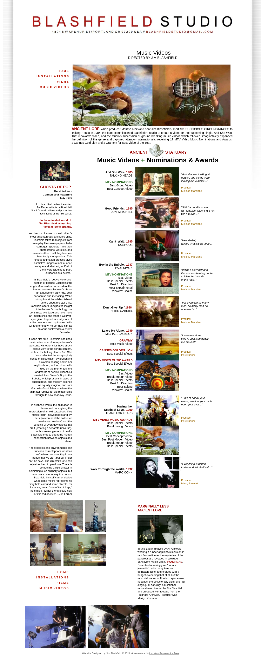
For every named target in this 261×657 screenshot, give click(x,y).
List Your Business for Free (164, 653)
